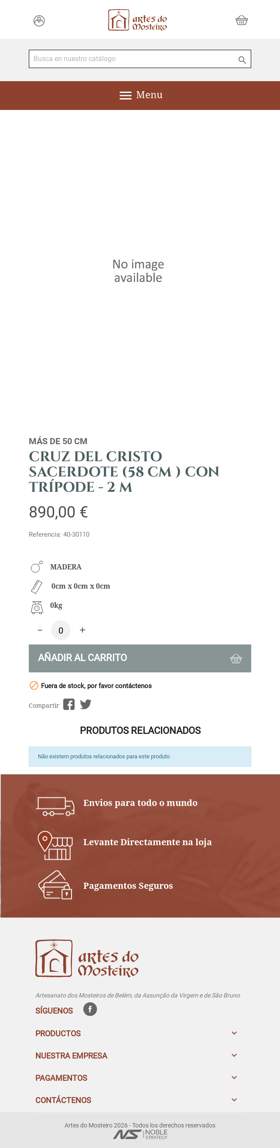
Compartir (69, 704)
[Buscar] (140, 59)
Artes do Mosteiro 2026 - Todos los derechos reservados (140, 1125)
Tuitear (86, 704)
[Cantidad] (61, 630)
